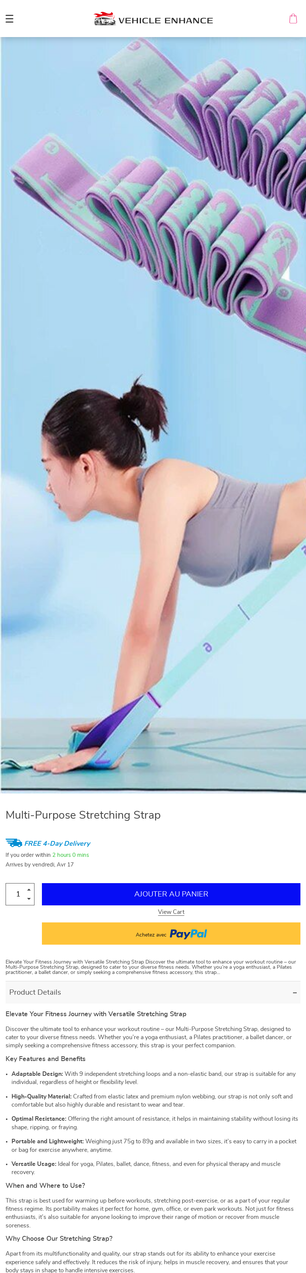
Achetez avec (171, 933)
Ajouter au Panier (171, 894)
